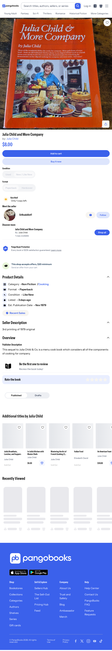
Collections (15, 594)
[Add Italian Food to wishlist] (89, 427)
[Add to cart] (56, 153)
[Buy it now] (56, 161)
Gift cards (15, 625)
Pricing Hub (41, 604)
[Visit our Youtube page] (94, 641)
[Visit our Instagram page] (88, 641)
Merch (63, 616)
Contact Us (91, 594)
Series (13, 619)
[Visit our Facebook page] (75, 641)
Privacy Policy (66, 641)
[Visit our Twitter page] (82, 641)
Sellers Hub (41, 588)
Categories (15, 600)
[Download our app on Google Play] (38, 572)
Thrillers (47, 13)
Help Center (92, 588)
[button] (56, 277)
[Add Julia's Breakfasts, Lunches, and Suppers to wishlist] (19, 427)
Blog (62, 604)
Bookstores (15, 588)
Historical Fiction (78, 13)
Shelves (14, 612)
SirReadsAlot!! (25, 214)
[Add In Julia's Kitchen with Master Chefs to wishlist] (42, 427)
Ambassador (67, 610)
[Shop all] (102, 232)
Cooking (43, 284)
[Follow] (103, 215)
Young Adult (10, 13)
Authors (14, 606)
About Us (65, 588)
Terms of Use (51, 641)
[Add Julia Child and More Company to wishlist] (107, 22)
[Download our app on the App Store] (18, 572)
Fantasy (25, 13)
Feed (37, 610)
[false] (91, 215)
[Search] (78, 6)
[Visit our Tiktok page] (101, 641)
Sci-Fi (36, 13)
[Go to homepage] (10, 6)
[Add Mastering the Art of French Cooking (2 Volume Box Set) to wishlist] (66, 427)
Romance (60, 13)
